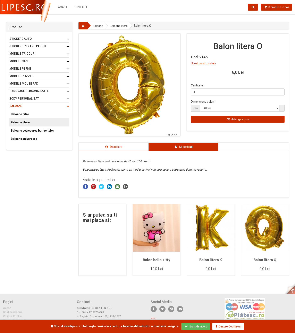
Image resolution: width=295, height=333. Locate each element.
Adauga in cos (238, 119)
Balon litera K (210, 260)
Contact (80, 7)
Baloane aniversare (24, 138)
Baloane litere (20, 122)
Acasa (62, 7)
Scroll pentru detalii (203, 63)
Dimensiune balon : (203, 101)
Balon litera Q (264, 260)
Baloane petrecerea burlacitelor (32, 130)
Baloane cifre (20, 114)
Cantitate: (197, 85)
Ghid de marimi (13, 314)
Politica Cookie (12, 318)
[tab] (113, 147)
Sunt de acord (196, 326)
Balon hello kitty (156, 260)
